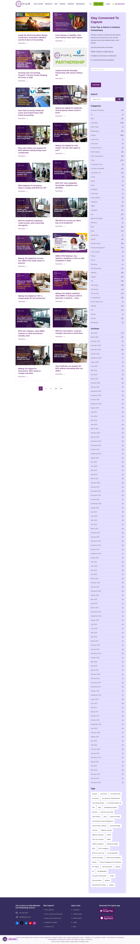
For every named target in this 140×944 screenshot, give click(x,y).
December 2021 (96, 541)
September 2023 (96, 453)
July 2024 (94, 412)
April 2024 (94, 424)
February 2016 (95, 732)
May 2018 (94, 662)
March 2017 (94, 712)
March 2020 (94, 607)
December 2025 (96, 345)
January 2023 (95, 487)
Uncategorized (95, 297)
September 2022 (96, 503)
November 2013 (96, 782)
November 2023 (96, 445)
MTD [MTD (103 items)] (93, 848)
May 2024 (94, 420)
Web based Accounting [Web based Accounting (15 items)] (99, 885)
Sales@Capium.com (25, 917)
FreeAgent (94, 189)
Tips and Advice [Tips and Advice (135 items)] (97, 880)
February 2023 (95, 483)
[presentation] (104, 79)
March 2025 (94, 378)
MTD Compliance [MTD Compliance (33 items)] (103, 848)
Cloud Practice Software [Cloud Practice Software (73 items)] (99, 825)
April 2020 (94, 603)
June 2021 (94, 566)
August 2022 (95, 508)
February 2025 (95, 383)
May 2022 (94, 520)
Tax (92, 281)
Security (76, 910)
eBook (93, 181)
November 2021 (96, 545)
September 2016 (96, 724)
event (92, 185)
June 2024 (94, 416)
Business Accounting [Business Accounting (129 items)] (107, 812)
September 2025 (96, 358)
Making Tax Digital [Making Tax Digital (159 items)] (112, 844)
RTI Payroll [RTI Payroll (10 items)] (95, 866)
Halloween (94, 202)
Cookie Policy (74, 941)
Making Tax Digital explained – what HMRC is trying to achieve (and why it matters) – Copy (68, 295)
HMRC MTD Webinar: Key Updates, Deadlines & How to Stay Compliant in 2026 (69, 258)
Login (108, 4)
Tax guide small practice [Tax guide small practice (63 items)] (99, 876)
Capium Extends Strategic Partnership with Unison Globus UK (69, 73)
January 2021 (95, 587)
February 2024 (95, 433)
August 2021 (95, 558)
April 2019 (94, 637)
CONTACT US (49, 926)
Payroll (93, 239)
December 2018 (96, 653)
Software (93, 272)
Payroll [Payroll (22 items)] (94, 862)
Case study (94, 143)
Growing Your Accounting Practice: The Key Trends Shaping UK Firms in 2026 (32, 75)
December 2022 (96, 491)
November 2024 (96, 395)
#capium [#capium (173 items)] (94, 794)
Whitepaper (94, 322)
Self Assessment (96, 268)
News (92, 231)
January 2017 (95, 716)
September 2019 (96, 616)
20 (56, 388)
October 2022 (95, 499)
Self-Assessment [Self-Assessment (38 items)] (107, 866)
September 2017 (96, 695)
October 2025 (95, 354)
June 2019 (94, 628)
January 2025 (95, 387)
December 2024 (96, 391)
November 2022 (96, 495)
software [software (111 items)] (117, 866)
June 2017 (94, 703)
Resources (80, 4)
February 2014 (95, 774)
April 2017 (94, 707)
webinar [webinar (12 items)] (111, 885)
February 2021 (95, 582)
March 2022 (94, 528)
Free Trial (98, 4)
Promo (93, 260)
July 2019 (94, 624)
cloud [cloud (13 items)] (105, 816)
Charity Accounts (96, 147)
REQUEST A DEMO (51, 922)
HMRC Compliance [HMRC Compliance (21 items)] (98, 844)
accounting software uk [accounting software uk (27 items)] (114, 803)
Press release (95, 252)
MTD (56, 4)
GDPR (75, 922)
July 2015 (94, 741)
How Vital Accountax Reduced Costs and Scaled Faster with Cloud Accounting (31, 113)
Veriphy (93, 314)
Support (71, 4)
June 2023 (94, 466)
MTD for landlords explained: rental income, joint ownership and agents (31, 223)
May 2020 (94, 599)
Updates (93, 306)
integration (94, 210)
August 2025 (95, 362)
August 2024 (95, 408)
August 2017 (95, 699)
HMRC (93, 206)
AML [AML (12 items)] (93, 807)
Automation (94, 123)
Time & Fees (95, 293)
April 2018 (94, 666)
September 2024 (96, 404)
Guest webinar (95, 197)
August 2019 (95, 620)
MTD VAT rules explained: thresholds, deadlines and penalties (66, 185)
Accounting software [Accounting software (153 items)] (98, 803)
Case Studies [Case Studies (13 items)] (96, 816)
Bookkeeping (95, 131)
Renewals (94, 264)
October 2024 (95, 399)
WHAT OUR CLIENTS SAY (53, 918)
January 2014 (95, 778)
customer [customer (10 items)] (95, 830)
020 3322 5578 (23, 913)
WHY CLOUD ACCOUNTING (54, 914)
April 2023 (94, 474)
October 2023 (95, 449)
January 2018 (95, 678)
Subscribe (96, 85)
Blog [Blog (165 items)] (99, 807)
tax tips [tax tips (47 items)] (112, 876)
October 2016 (95, 720)
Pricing (62, 4)
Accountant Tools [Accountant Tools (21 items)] (115, 794)
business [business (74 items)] (94, 812)
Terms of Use (55, 941)
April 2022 (94, 524)
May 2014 (94, 770)
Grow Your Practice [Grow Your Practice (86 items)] (98, 839)
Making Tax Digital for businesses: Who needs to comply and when (29, 371)
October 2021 (95, 549)
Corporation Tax (96, 172)
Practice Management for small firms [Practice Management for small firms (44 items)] (110, 862)
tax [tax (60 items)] (93, 871)
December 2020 (96, 591)
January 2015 (95, 753)
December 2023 (96, 441)
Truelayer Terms (84, 941)
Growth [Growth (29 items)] (109, 835)
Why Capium (38, 4)
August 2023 (95, 458)
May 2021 (94, 570)
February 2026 (95, 341)
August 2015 (95, 736)
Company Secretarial (97, 168)
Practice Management (98, 247)
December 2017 (96, 682)
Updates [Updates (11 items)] (107, 880)
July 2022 (94, 512)
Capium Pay (95, 139)
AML (92, 118)
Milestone (94, 222)
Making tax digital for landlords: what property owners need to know (68, 110)
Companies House (97, 164)
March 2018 (94, 670)
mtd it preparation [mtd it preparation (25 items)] (113, 853)
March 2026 (94, 337)
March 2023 (94, 478)
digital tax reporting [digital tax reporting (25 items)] (97, 835)
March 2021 (94, 578)
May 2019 (94, 632)
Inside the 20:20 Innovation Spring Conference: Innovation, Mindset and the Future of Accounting (32, 37)
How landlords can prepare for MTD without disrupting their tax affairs (69, 368)
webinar (93, 318)
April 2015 (94, 745)
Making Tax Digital (96, 218)
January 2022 (95, 537)
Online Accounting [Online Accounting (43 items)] (97, 857)
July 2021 (94, 562)
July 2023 (94, 462)
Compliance (77, 914)
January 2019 (95, 649)
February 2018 (95, 674)
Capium (93, 135)
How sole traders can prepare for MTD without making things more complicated (32, 150)
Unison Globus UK (97, 301)
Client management (97, 156)
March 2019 (94, 641)
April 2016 (94, 728)
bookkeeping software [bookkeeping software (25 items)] (110, 807)
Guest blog (94, 193)
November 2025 (96, 349)
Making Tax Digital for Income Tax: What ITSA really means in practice (31, 260)
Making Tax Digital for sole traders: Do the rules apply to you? (67, 148)
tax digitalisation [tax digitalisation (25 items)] (102, 871)
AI (91, 114)
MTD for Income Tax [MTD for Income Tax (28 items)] (98, 853)
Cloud (93, 160)
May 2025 (94, 370)
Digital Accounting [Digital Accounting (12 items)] (106, 830)
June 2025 (94, 366)
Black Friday (95, 127)
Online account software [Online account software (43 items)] (113, 857)
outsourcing (94, 235)
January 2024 (95, 437)
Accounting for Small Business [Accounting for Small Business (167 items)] (111, 798)
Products (48, 4)
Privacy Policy (64, 941)
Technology (94, 285)
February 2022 (95, 533)
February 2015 (95, 749)
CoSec (93, 177)
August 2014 (95, 761)
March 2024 (94, 428)
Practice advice (96, 243)
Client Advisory (95, 152)
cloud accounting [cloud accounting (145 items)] (115, 816)
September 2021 (96, 553)
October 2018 (95, 657)
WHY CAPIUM (49, 910)
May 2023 (94, 470)
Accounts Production (97, 110)
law (92, 214)
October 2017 (95, 691)
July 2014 (94, 766)
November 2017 (96, 687)
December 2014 (96, 757)
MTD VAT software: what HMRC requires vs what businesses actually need (31, 333)
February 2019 (95, 645)
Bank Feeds (77, 918)
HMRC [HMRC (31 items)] (109, 839)
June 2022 (94, 516)
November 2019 (96, 612)
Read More (23, 43)
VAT (92, 310)
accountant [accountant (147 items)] (103, 794)
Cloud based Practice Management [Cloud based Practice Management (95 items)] (102, 821)
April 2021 (94, 574)
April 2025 (94, 374)
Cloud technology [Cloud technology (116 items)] (115, 825)
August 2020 (95, 595)
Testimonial (94, 289)
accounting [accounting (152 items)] (95, 798)
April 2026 (94, 333)
